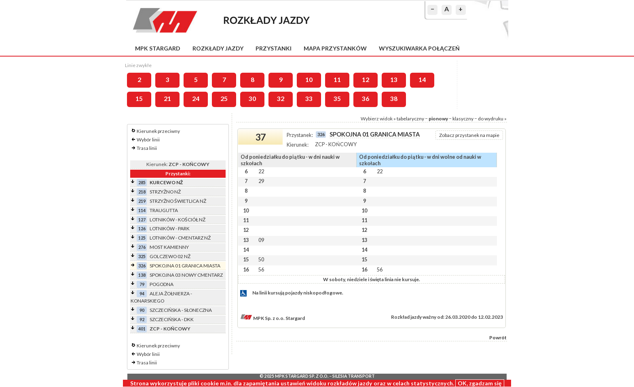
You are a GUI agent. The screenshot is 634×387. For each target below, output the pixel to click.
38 (393, 98)
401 (142, 328)
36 (365, 98)
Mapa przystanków (335, 48)
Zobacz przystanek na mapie (469, 135)
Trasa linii (147, 148)
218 (142, 191)
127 (142, 219)
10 (309, 79)
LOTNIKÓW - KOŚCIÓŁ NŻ (177, 220)
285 (142, 182)
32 (280, 98)
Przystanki (274, 48)
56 (261, 269)
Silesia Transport (353, 376)
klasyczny (462, 119)
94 (141, 293)
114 (142, 210)
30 (252, 98)
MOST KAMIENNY (169, 247)
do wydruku (490, 119)
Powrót (498, 337)
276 (142, 247)
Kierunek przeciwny (158, 131)
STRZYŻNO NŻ (165, 192)
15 (139, 98)
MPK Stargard (157, 48)
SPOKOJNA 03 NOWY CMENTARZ (186, 275)
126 (142, 228)
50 (261, 259)
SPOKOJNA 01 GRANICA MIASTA (185, 266)
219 (142, 201)
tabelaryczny (410, 119)
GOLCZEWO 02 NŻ (170, 256)
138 (142, 275)
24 (195, 98)
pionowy (438, 119)
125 (142, 237)
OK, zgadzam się (480, 383)
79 (141, 284)
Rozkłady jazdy (217, 48)
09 (261, 240)
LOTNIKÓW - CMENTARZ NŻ (180, 238)
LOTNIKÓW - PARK (170, 228)
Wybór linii (148, 140)
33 (309, 98)
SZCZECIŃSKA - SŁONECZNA (181, 310)
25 (224, 98)
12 (365, 79)
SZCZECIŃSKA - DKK (172, 319)
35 (337, 98)
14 (422, 79)
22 (261, 171)
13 (393, 79)
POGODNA (161, 284)
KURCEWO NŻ (166, 182)
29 (261, 181)
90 (141, 310)
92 (141, 319)
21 (167, 98)
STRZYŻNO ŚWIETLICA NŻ (178, 201)
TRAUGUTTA (164, 210)
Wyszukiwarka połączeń (419, 48)
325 (142, 256)
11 (337, 79)
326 (142, 265)
